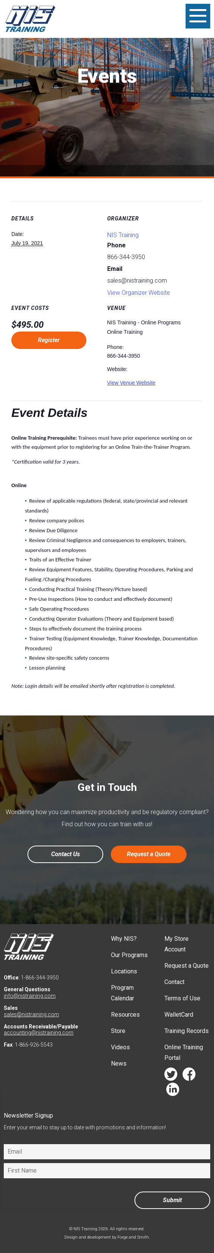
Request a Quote (148, 854)
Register (49, 340)
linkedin (172, 1091)
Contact (174, 982)
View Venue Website (131, 383)
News (119, 1063)
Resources (125, 1014)
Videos (120, 1047)
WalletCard (178, 1014)
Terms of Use (182, 998)
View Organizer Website (138, 292)
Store (118, 1030)
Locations (124, 971)
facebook (189, 1076)
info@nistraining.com (30, 996)
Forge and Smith (133, 1237)
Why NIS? (124, 938)
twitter (170, 1076)
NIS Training (123, 235)
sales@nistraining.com (31, 1014)
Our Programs (129, 955)
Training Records (186, 1030)
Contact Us (65, 854)
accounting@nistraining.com (38, 1033)
